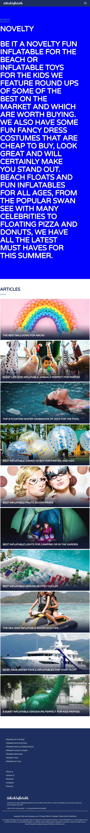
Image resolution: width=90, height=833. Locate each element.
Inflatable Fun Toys (13, 761)
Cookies (55, 816)
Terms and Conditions (67, 816)
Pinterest (9, 786)
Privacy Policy (44, 816)
